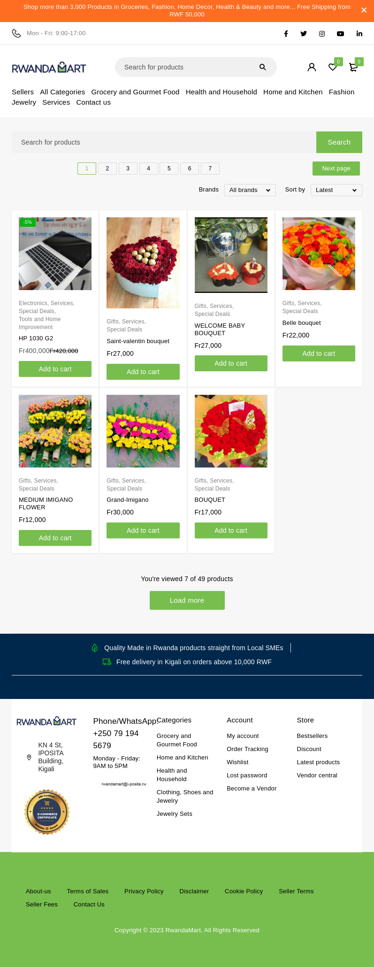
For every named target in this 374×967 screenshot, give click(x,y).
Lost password (247, 775)
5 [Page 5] (169, 168)
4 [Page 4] (148, 168)
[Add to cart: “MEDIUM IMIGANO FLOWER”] (55, 538)
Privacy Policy (144, 891)
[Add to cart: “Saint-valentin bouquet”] (143, 372)
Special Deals (36, 311)
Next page (334, 168)
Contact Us (89, 904)
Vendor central (317, 775)
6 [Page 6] (189, 168)
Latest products (318, 762)
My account (243, 735)
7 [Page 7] (210, 168)
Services (62, 303)
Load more (187, 600)
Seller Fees (42, 904)
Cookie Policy (244, 891)
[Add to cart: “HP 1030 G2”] (55, 369)
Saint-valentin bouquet (138, 341)
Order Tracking (247, 748)
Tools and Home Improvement (40, 323)
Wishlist (237, 762)
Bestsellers (312, 735)
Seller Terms (296, 891)
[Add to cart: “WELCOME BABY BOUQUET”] (231, 363)
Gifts (113, 321)
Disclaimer (194, 891)
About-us (38, 891)
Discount (309, 748)
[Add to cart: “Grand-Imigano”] (143, 530)
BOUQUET (210, 499)
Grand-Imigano (127, 499)
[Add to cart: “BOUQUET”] (231, 530)
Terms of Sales (87, 891)
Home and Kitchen (182, 757)
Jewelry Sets (174, 813)
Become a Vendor (251, 788)
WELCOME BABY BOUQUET (220, 329)
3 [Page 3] (128, 168)
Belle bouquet (301, 322)
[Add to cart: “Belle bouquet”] (318, 353)
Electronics (33, 303)
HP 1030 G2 (36, 338)
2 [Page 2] (107, 168)
